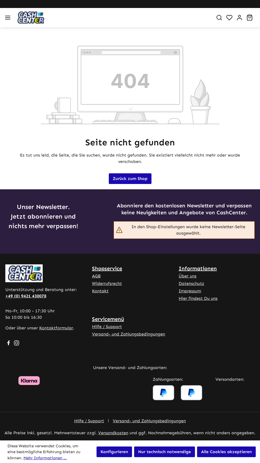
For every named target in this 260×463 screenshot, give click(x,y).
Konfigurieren (114, 451)
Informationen (198, 268)
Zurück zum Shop (130, 178)
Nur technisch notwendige (164, 451)
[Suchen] (219, 17)
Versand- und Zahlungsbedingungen (128, 334)
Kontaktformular (56, 327)
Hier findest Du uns (198, 298)
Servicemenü (108, 319)
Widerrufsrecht (107, 283)
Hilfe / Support (107, 326)
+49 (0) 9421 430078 (25, 295)
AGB (96, 275)
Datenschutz (191, 283)
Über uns (188, 275)
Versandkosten (113, 432)
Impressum (190, 290)
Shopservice (107, 268)
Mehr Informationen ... (45, 458)
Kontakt (100, 290)
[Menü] (8, 17)
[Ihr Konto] (239, 17)
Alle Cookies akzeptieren (226, 451)
